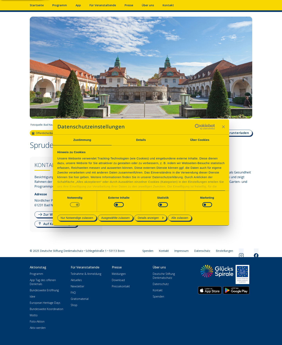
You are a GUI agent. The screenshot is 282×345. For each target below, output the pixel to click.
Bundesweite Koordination (46, 309)
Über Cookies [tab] (199, 139)
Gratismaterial (80, 299)
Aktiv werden (38, 328)
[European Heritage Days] (242, 274)
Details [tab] (141, 139)
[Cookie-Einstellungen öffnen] (224, 251)
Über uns (148, 5)
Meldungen (119, 274)
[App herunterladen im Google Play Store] (236, 290)
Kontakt (164, 251)
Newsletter (77, 286)
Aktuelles (76, 280)
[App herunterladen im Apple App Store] (209, 290)
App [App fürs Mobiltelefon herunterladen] (78, 5)
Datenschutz (202, 251)
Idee (32, 296)
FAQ (73, 292)
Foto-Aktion (37, 321)
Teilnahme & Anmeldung (86, 274)
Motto (34, 315)
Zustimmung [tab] (82, 139)
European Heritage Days (45, 303)
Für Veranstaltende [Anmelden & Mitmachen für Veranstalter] (102, 5)
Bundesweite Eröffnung (44, 290)
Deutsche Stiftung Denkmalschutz (164, 276)
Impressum (181, 251)
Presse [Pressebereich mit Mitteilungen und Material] (129, 5)
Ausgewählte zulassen (115, 217)
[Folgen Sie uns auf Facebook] (251, 250)
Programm (36, 274)
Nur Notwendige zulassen (77, 217)
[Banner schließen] (223, 126)
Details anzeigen (151, 217)
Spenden (147, 251)
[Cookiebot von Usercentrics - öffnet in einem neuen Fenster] (198, 127)
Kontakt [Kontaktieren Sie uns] (168, 5)
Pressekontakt (121, 286)
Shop (74, 305)
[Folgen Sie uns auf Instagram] (236, 250)
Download (118, 280)
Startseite (37, 5)
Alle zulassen (179, 217)
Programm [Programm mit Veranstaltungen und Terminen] (59, 5)
